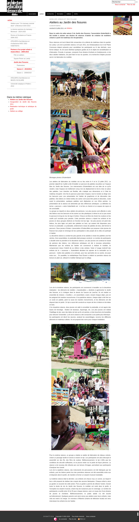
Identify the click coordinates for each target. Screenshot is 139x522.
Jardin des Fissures (21, 62)
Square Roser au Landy (22, 58)
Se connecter (63, 519)
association (32, 14)
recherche (50, 14)
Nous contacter (120, 4)
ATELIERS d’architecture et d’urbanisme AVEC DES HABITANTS (20, 43)
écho (76, 14)
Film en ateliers (19, 55)
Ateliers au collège (16, 111)
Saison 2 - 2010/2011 (24, 69)
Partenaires (21, 65)
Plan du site (131, 4)
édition (69, 14)
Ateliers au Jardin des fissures (21, 99)
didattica (69, 28)
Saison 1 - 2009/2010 (24, 73)
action (42, 14)
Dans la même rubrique (19, 97)
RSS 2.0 (81, 519)
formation (60, 14)
